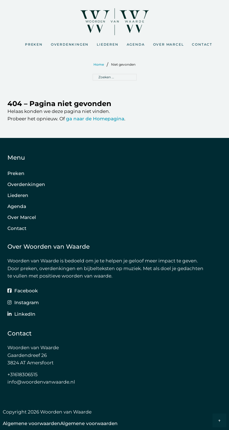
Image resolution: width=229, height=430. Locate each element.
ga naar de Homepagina (95, 118)
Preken (34, 44)
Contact (202, 44)
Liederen (107, 44)
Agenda (136, 44)
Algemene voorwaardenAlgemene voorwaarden (60, 423)
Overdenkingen (70, 44)
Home (98, 64)
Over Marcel (168, 44)
